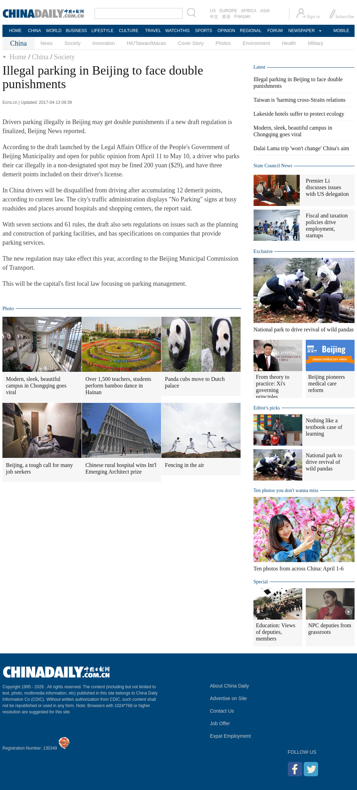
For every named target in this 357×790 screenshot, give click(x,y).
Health (289, 43)
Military (315, 43)
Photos (223, 43)
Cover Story (191, 43)
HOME (15, 30)
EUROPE (228, 10)
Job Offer (220, 723)
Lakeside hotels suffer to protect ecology (298, 114)
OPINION (226, 30)
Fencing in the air (184, 465)
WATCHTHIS (177, 30)
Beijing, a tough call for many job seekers (39, 468)
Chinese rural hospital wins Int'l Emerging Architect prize (121, 468)
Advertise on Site (228, 698)
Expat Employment (230, 736)
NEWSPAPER (301, 30)
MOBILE (341, 30)
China (40, 57)
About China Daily (229, 686)
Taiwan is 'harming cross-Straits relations (299, 100)
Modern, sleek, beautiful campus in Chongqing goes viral (36, 385)
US (213, 10)
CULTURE (128, 30)
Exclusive (263, 251)
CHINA (34, 30)
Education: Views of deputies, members (275, 632)
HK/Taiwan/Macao (146, 43)
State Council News (272, 165)
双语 (226, 16)
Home (17, 57)
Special (260, 581)
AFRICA (248, 10)
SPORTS (203, 30)
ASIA (264, 10)
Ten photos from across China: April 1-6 (298, 569)
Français (242, 16)
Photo (8, 308)
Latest (259, 67)
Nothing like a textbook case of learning (324, 427)
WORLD (54, 30)
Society (72, 43)
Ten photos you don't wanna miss (285, 490)
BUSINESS (76, 30)
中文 (214, 16)
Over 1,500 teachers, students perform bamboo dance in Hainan (118, 385)
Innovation (103, 43)
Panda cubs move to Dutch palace (195, 382)
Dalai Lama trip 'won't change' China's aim (301, 148)
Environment (256, 43)
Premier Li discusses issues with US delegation (327, 187)
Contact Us (222, 711)
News (46, 43)
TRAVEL (153, 30)
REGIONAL (250, 30)
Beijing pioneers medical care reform (326, 383)
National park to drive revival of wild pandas (303, 329)
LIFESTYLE (102, 30)
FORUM (275, 30)
